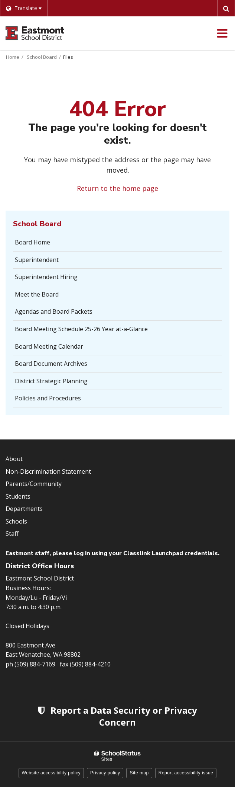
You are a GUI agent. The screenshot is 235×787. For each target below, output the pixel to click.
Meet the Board (37, 294)
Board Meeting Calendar (49, 346)
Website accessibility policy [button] (51, 772)
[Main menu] (222, 33)
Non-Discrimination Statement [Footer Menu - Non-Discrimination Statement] (48, 471)
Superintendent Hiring (46, 277)
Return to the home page (117, 188)
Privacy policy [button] (105, 772)
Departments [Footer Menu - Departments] (24, 509)
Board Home (32, 242)
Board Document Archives (51, 363)
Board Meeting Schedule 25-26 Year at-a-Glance (81, 329)
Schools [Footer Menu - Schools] (16, 521)
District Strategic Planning (62, 383)
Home (12, 57)
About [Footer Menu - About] (14, 459)
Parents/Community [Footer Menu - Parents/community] (34, 484)
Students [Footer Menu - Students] (18, 496)
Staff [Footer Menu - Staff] (12, 534)
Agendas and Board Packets (53, 311)
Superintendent (37, 260)
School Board (42, 57)
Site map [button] (139, 772)
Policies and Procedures (48, 398)
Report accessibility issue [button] (186, 772)
